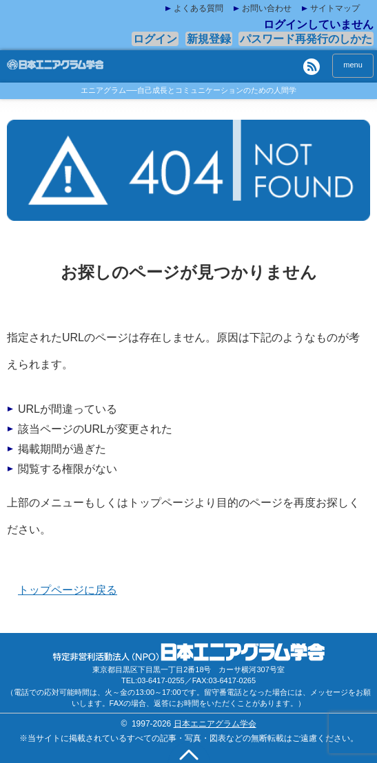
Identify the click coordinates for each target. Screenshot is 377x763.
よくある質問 (198, 8)
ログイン (155, 39)
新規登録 (209, 39)
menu (353, 65)
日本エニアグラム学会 (215, 724)
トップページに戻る (67, 590)
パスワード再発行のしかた (306, 39)
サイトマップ (335, 8)
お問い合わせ (267, 8)
